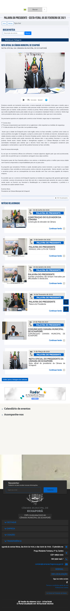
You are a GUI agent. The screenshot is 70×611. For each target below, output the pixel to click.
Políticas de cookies (61, 587)
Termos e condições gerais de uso (57, 585)
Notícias (10, 23)
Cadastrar (50, 490)
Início (4, 23)
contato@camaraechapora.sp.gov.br (49, 564)
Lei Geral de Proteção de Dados (56, 593)
